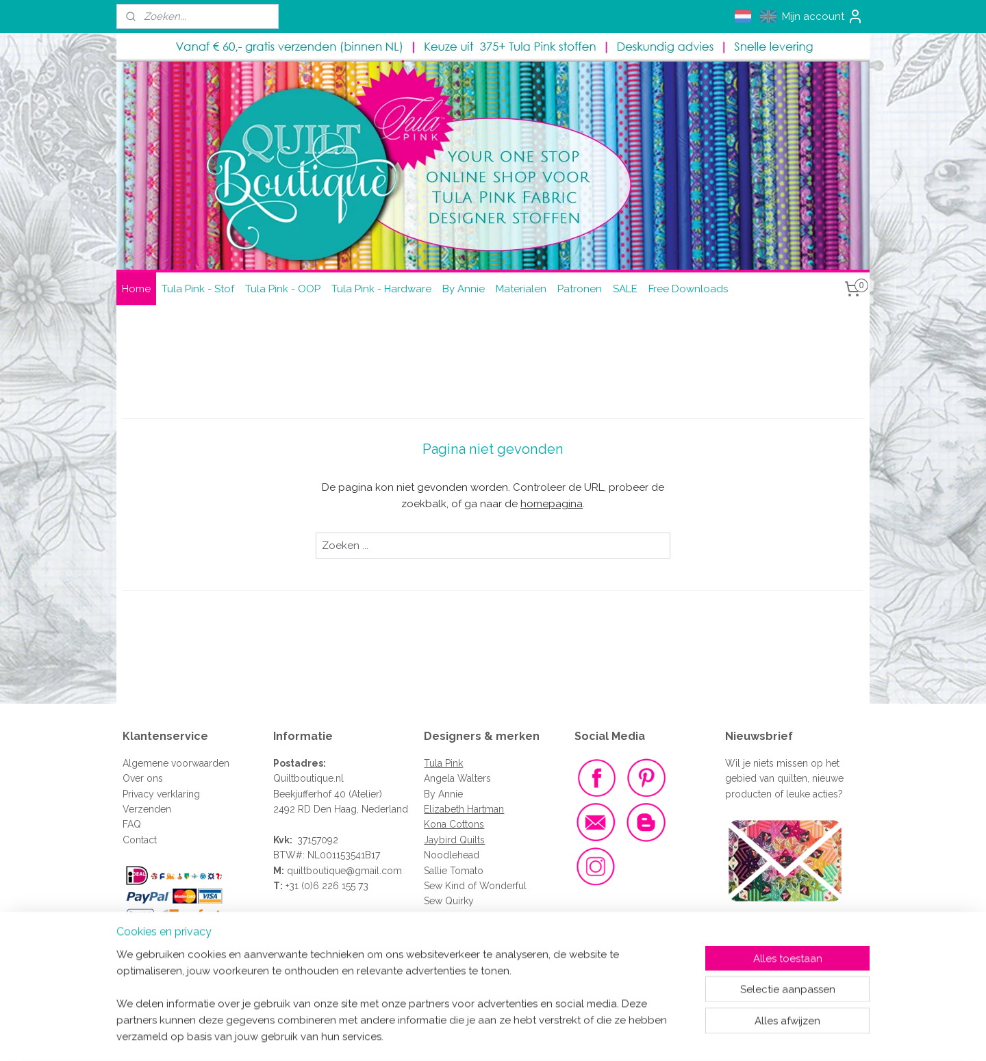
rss (470, 1036)
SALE (625, 289)
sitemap (445, 1036)
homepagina (551, 504)
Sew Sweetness (458, 916)
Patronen (579, 289)
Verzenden (147, 809)
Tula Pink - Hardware (381, 289)
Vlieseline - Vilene (464, 947)
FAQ (132, 824)
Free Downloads (688, 289)
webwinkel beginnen (518, 1036)
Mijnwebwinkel (634, 1036)
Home (136, 289)
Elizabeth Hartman (464, 809)
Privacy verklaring (161, 794)
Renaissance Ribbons (471, 931)
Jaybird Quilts (454, 839)
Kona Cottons (454, 824)
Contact (140, 839)
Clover (438, 977)
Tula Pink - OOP (282, 289)
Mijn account (822, 16)
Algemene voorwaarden (176, 763)
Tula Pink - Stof (198, 289)
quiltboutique (316, 870)
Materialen (521, 289)
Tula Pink (443, 763)
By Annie (463, 289)
